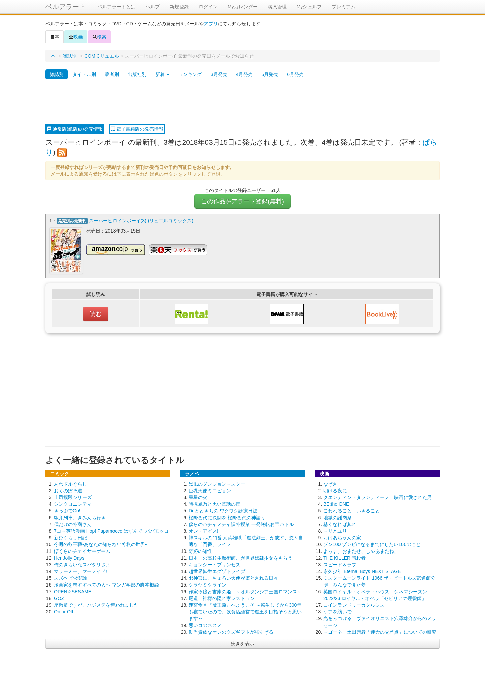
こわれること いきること (351, 510)
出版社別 (137, 74)
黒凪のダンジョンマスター (217, 483)
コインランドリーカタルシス (354, 604)
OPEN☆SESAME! (73, 591)
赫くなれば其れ (339, 523)
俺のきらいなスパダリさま (82, 564)
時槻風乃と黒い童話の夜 (214, 503)
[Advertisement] (242, 102)
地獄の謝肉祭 (337, 517)
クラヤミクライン (207, 584)
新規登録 (179, 6)
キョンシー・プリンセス (214, 564)
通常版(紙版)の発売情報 (75, 129)
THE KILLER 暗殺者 (344, 557)
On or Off (63, 611)
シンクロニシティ (73, 503)
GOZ (59, 597)
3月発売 (219, 74)
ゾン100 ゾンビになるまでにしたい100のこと (372, 543)
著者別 (112, 74)
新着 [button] (162, 74)
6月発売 (295, 74)
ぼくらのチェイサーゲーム (82, 550)
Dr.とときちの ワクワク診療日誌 (223, 510)
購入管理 (277, 6)
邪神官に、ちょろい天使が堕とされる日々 (233, 577)
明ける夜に (335, 490)
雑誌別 (70, 56)
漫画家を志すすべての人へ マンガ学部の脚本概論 (106, 584)
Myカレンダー (243, 6)
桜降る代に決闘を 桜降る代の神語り (227, 517)
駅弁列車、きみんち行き (80, 517)
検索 (99, 36)
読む (96, 313)
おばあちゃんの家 (342, 537)
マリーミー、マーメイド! (80, 570)
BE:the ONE (336, 503)
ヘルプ (153, 6)
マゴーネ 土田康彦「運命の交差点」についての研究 (380, 631)
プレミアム (343, 6)
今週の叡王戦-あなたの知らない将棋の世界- (100, 543)
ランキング (190, 74)
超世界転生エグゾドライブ (217, 570)
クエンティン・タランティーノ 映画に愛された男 (377, 496)
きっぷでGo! (67, 510)
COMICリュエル (101, 56)
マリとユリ (335, 530)
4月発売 (244, 74)
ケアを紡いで (337, 611)
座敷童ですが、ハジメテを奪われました (96, 604)
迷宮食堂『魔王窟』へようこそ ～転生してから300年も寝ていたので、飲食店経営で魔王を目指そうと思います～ (245, 611)
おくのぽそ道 (68, 490)
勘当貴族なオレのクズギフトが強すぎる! (232, 631)
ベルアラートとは (116, 6)
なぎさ (330, 483)
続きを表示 (242, 643)
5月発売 (269, 74)
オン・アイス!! (204, 530)
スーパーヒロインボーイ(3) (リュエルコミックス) (141, 220)
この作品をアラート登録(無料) (242, 201)
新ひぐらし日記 (70, 537)
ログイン (208, 6)
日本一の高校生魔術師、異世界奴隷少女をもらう (240, 557)
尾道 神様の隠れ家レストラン (222, 597)
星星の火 (198, 496)
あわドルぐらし (70, 483)
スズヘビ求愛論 (70, 577)
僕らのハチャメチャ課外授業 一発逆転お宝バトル (241, 523)
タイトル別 (84, 74)
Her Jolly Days (69, 557)
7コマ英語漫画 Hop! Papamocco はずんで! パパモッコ (111, 530)
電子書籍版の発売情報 (137, 129)
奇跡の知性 (200, 550)
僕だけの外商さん (73, 523)
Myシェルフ (309, 6)
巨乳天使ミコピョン (210, 490)
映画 (76, 36)
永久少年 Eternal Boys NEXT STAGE (362, 570)
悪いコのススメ (205, 624)
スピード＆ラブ (339, 564)
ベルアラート (65, 6)
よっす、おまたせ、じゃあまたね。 (361, 550)
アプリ (211, 23)
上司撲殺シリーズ (73, 496)
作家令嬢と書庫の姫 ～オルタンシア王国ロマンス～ (245, 591)
